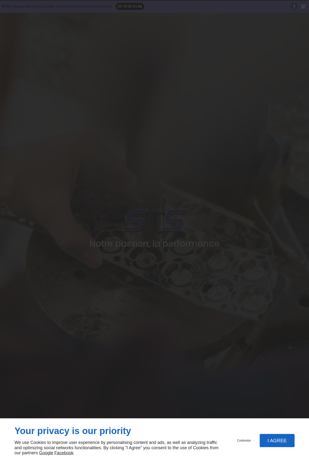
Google (46, 452)
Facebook (63, 452)
